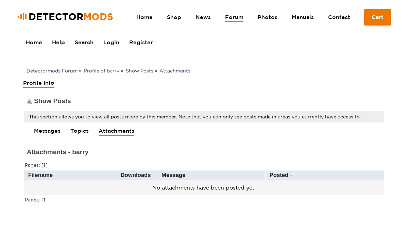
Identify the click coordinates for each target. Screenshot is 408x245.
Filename (40, 175)
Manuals (303, 17)
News (203, 17)
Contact (339, 17)
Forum (234, 17)
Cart (377, 20)
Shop (174, 17)
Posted (282, 175)
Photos (267, 17)
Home (144, 17)
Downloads (136, 175)
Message (174, 175)
